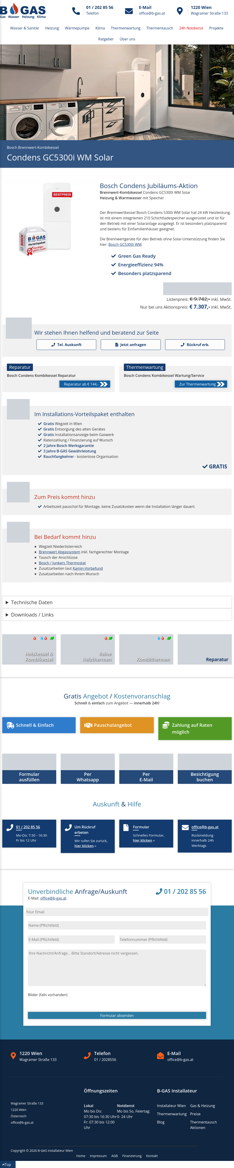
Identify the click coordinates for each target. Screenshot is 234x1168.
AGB (114, 1156)
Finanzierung (131, 1156)
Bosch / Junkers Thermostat (62, 562)
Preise (195, 1113)
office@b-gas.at (53, 898)
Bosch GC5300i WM (124, 244)
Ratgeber (106, 39)
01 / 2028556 (105, 1059)
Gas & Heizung (202, 1105)
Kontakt (152, 1156)
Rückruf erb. (195, 344)
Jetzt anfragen (130, 344)
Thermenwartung (126, 28)
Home (80, 1156)
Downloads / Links (32, 614)
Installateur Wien (171, 1105)
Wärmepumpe (77, 28)
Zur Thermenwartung (202, 385)
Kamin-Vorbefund (88, 568)
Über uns (127, 39)
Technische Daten (32, 602)
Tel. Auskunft (66, 344)
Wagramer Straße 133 (38, 1059)
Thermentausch (159, 28)
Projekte (216, 28)
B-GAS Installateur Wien (55, 1150)
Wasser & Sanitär (24, 28)
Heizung (52, 28)
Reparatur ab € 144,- (86, 385)
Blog (161, 1122)
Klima (100, 28)
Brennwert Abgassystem (59, 551)
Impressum (98, 1156)
